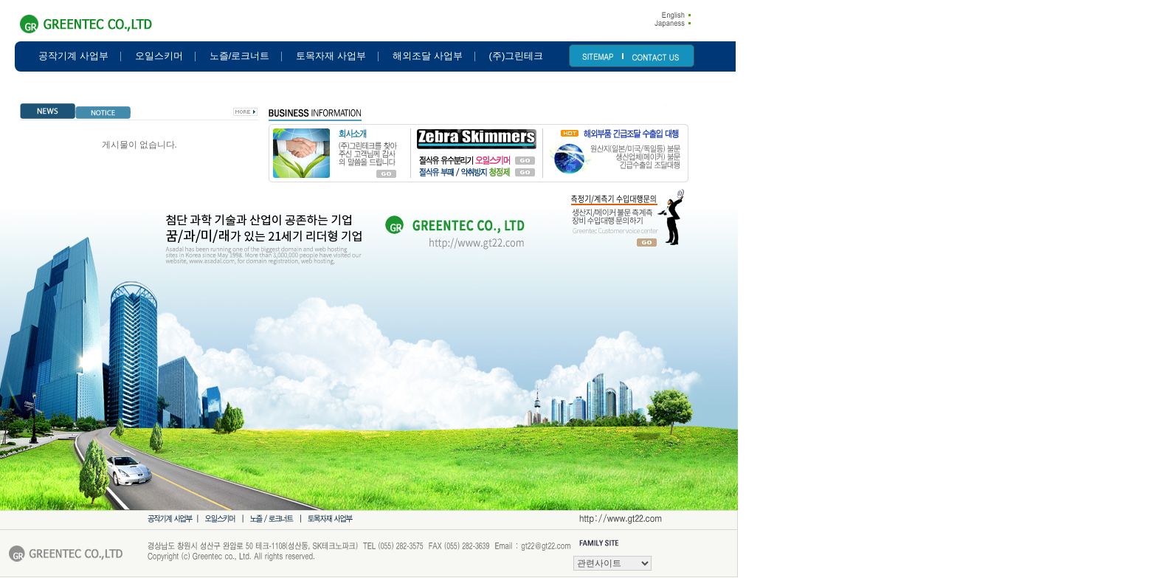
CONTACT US (655, 57)
